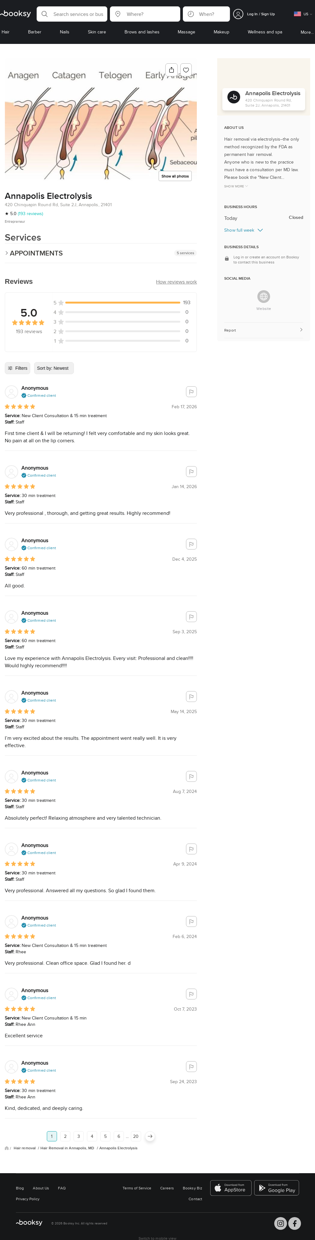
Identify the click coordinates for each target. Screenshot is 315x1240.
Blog (20, 1188)
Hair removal (25, 1148)
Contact (195, 1198)
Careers (167, 1188)
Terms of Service (137, 1188)
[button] (72, 14)
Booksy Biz (192, 1188)
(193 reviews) (30, 213)
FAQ (62, 1188)
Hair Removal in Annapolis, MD (67, 1148)
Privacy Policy (27, 1198)
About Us (41, 1188)
